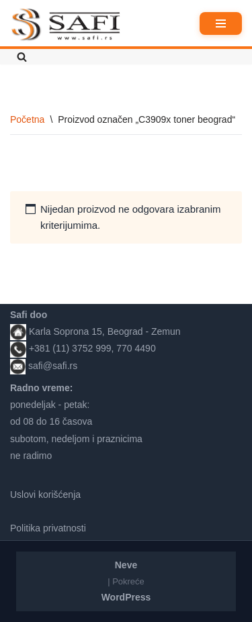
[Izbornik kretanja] (221, 23)
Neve (126, 565)
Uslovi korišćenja (45, 494)
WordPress (126, 597)
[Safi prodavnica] (66, 25)
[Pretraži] (22, 57)
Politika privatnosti (48, 528)
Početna (27, 119)
